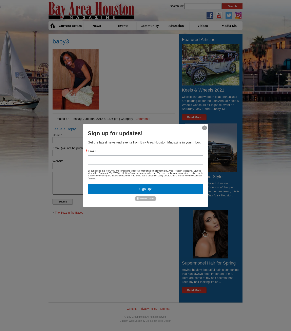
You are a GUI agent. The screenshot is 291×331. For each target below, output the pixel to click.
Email (92, 151)
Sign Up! (145, 189)
